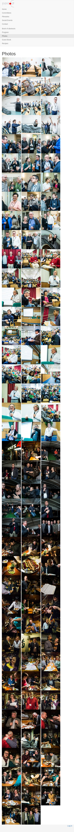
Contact (5, 24)
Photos (4, 36)
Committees (6, 13)
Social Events (7, 20)
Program (5, 32)
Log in (69, 826)
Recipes (5, 43)
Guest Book (6, 40)
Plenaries (5, 17)
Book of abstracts (8, 29)
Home (4, 9)
